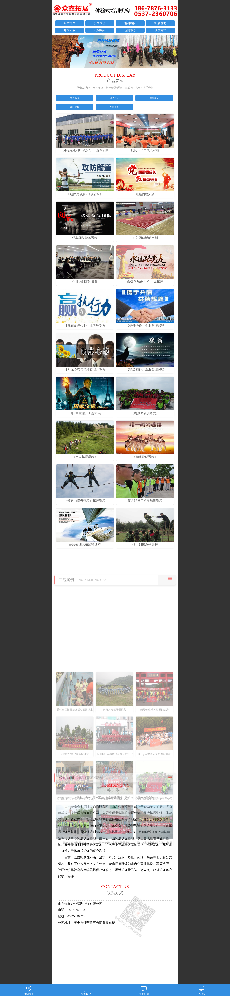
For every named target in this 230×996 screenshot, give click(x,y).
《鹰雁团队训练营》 (145, 411)
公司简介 (100, 23)
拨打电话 (86, 990)
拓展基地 (160, 23)
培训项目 (130, 23)
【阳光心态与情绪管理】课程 (85, 367)
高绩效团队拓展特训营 (85, 542)
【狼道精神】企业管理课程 (145, 367)
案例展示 (100, 30)
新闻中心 (130, 30)
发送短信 (144, 990)
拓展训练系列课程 (145, 542)
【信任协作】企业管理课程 (145, 323)
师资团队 (69, 30)
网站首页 (69, 23)
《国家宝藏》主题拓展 (85, 411)
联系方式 (160, 30)
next (173, 52)
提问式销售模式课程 (145, 148)
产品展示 (201, 990)
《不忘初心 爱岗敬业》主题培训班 (85, 148)
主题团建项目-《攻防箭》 (85, 192)
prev (57, 52)
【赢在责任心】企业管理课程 (85, 323)
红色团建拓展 (145, 192)
